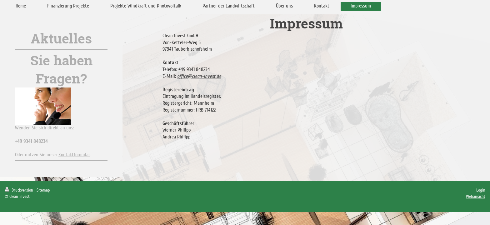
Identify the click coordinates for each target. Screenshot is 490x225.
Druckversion (19, 190)
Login (480, 190)
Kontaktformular (74, 155)
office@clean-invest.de (199, 76)
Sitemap (43, 190)
